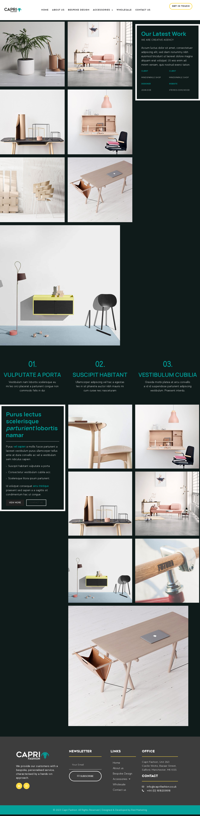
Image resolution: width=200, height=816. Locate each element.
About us (58, 11)
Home (45, 11)
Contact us (143, 11)
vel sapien (20, 447)
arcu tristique (41, 487)
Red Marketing (139, 811)
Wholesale (124, 11)
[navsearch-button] (168, 15)
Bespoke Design (79, 11)
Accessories (103, 10)
